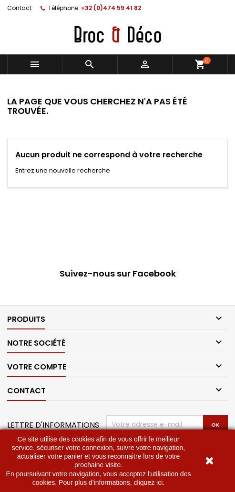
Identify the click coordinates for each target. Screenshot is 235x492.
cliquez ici (148, 482)
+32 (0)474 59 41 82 (111, 8)
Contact (19, 8)
